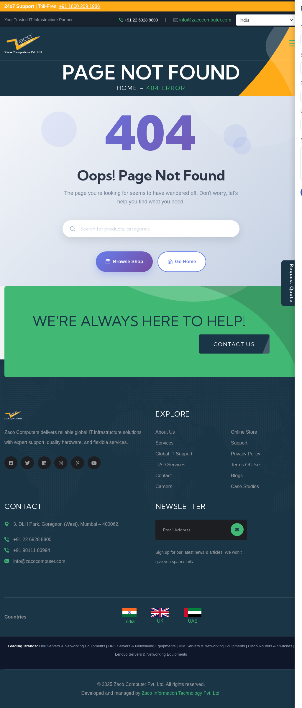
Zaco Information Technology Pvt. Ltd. (181, 693)
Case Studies (245, 486)
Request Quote (292, 283)
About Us (165, 432)
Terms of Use (245, 464)
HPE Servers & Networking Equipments (141, 646)
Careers (163, 486)
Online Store (244, 432)
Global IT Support (173, 453)
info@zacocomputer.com (205, 19)
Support (239, 442)
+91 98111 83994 (31, 550)
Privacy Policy (245, 453)
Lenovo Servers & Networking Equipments (151, 654)
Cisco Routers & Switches (270, 646)
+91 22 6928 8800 (141, 20)
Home (126, 88)
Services (164, 442)
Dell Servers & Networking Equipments (72, 646)
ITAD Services (170, 464)
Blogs (237, 475)
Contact (163, 475)
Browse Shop (124, 261)
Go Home (182, 261)
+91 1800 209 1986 (79, 6)
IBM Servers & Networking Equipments (212, 646)
